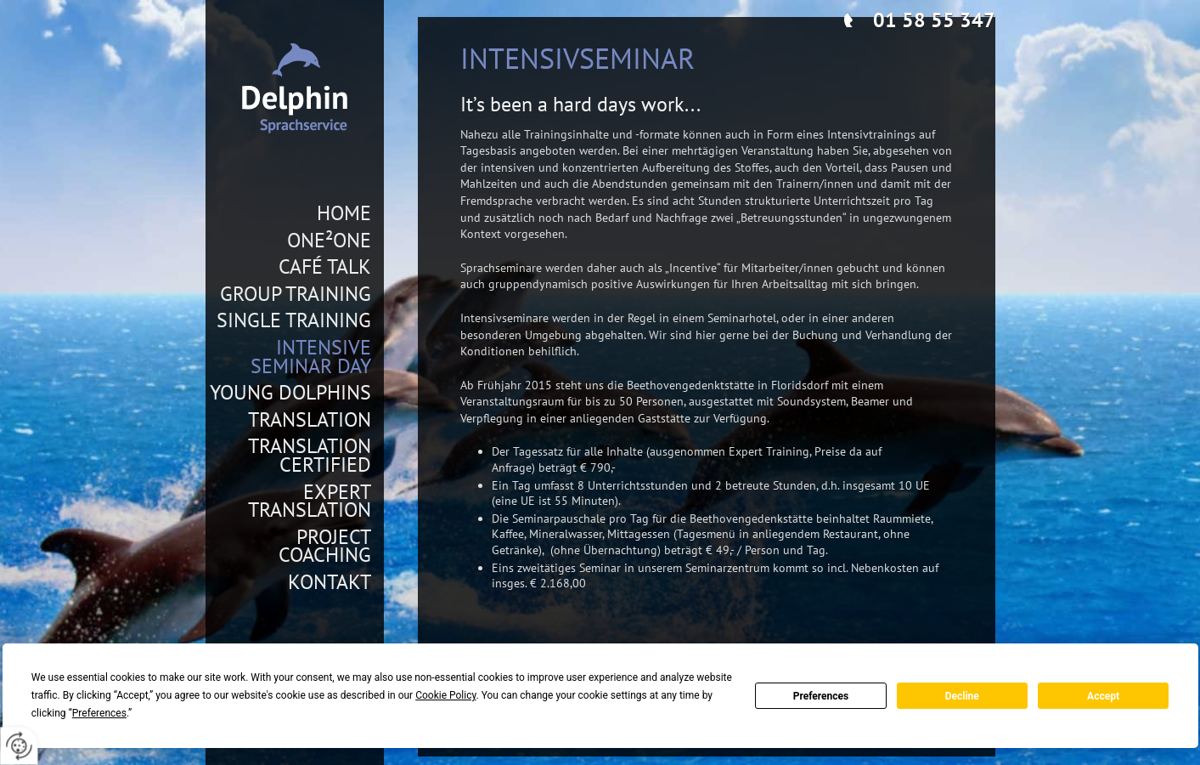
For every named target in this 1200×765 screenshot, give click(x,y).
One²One (329, 240)
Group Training (295, 294)
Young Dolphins (290, 392)
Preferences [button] (99, 713)
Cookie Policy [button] (445, 695)
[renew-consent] (19, 746)
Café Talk (325, 267)
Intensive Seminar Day (311, 356)
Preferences (821, 696)
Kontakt (329, 582)
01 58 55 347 (934, 20)
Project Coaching (325, 546)
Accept (1103, 696)
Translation (309, 420)
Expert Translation (309, 501)
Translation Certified (309, 455)
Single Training (294, 320)
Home (344, 213)
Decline (962, 696)
